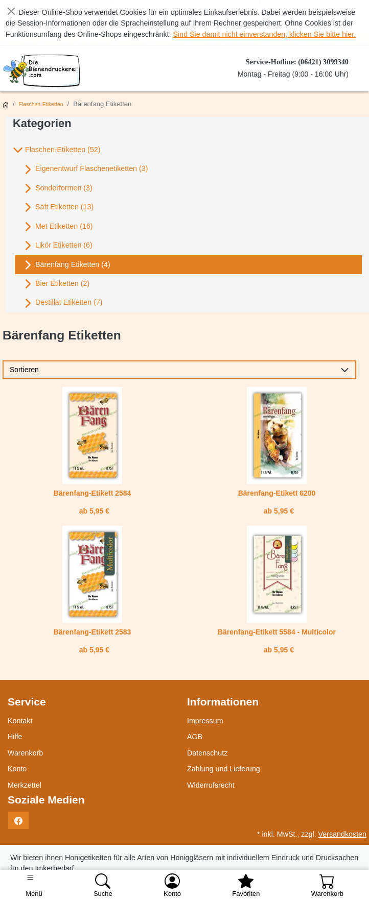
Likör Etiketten (58, 245)
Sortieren (24, 369)
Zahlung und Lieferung (223, 769)
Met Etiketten (58, 227)
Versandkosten (342, 834)
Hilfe (15, 737)
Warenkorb (25, 753)
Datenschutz (207, 753)
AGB (194, 737)
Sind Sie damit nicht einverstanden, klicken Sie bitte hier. (264, 34)
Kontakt (20, 721)
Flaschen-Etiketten (41, 104)
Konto (17, 769)
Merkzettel (24, 785)
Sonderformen (58, 188)
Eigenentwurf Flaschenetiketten (85, 169)
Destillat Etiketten (63, 303)
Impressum (205, 721)
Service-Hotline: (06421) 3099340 (297, 62)
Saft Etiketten (58, 207)
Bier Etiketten (56, 284)
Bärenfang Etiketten (66, 265)
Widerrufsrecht (211, 785)
